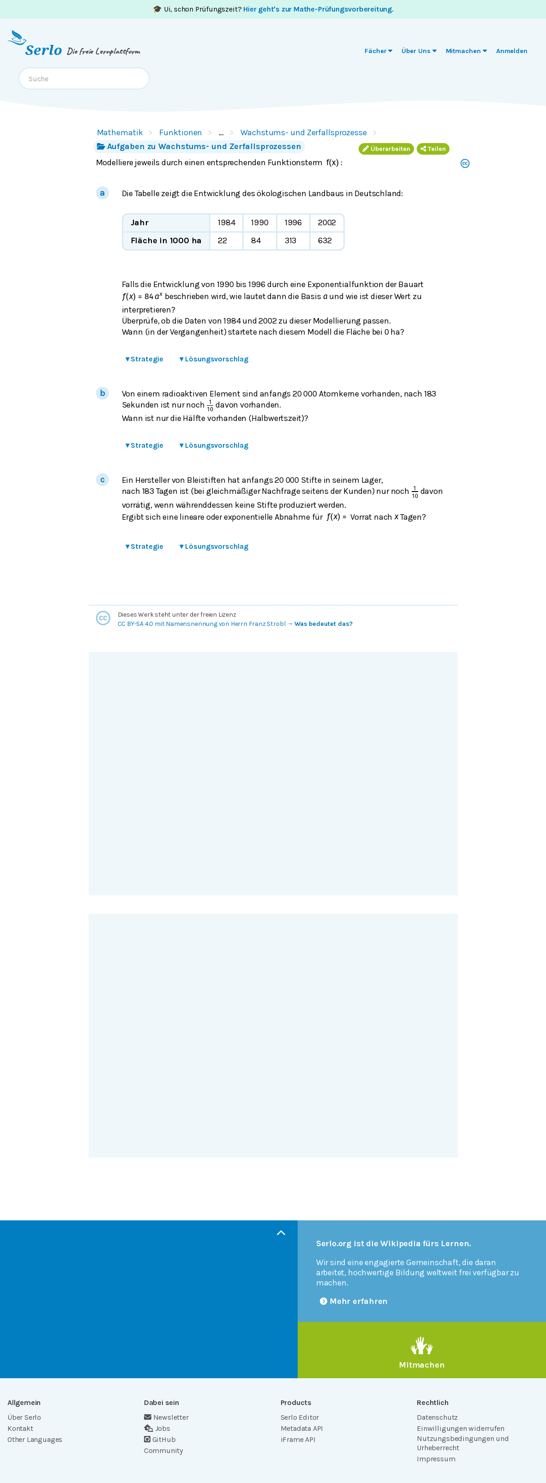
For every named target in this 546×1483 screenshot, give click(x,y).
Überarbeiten (386, 149)
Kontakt (20, 1428)
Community (163, 1450)
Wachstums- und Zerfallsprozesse (303, 132)
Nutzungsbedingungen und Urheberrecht (463, 1443)
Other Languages (34, 1439)
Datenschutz (437, 1417)
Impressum (436, 1458)
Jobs (157, 1428)
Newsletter (166, 1417)
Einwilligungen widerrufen (460, 1428)
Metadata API (302, 1428)
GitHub (160, 1439)
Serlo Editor (300, 1417)
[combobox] (84, 78)
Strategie (144, 358)
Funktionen (180, 132)
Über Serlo (24, 1417)
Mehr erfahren (354, 1301)
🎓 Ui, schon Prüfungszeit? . (273, 9)
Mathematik (120, 132)
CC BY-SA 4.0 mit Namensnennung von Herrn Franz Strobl (202, 624)
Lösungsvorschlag (214, 358)
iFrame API (298, 1439)
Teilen (433, 149)
